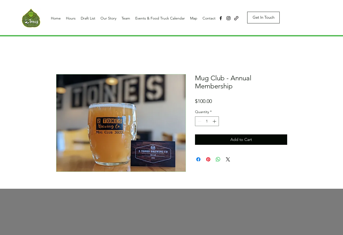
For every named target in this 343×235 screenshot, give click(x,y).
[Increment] (215, 121)
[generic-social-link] (236, 18)
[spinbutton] (207, 121)
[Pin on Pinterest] (208, 159)
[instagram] (228, 18)
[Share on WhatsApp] (218, 159)
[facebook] (220, 18)
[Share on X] (228, 159)
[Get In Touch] (263, 17)
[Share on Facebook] (198, 159)
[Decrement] (199, 121)
